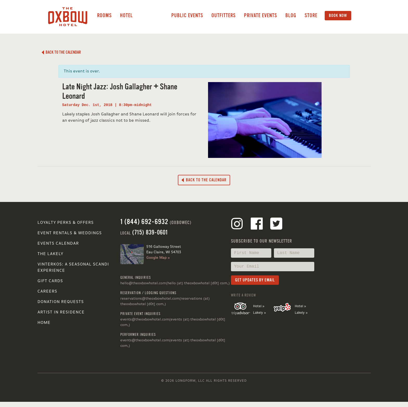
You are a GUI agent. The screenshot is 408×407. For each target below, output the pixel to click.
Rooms (104, 15)
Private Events (260, 15)
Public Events (187, 15)
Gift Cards (50, 281)
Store (311, 15)
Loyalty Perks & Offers (65, 223)
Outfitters (223, 15)
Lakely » (259, 312)
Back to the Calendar (61, 52)
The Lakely (50, 254)
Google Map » (158, 258)
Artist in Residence (61, 312)
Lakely (152, 15)
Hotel (126, 15)
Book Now (338, 15)
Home (44, 323)
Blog (290, 15)
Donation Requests (60, 302)
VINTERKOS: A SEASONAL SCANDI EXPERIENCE (73, 267)
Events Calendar (58, 244)
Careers (47, 291)
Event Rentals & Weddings (69, 233)
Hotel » (258, 306)
